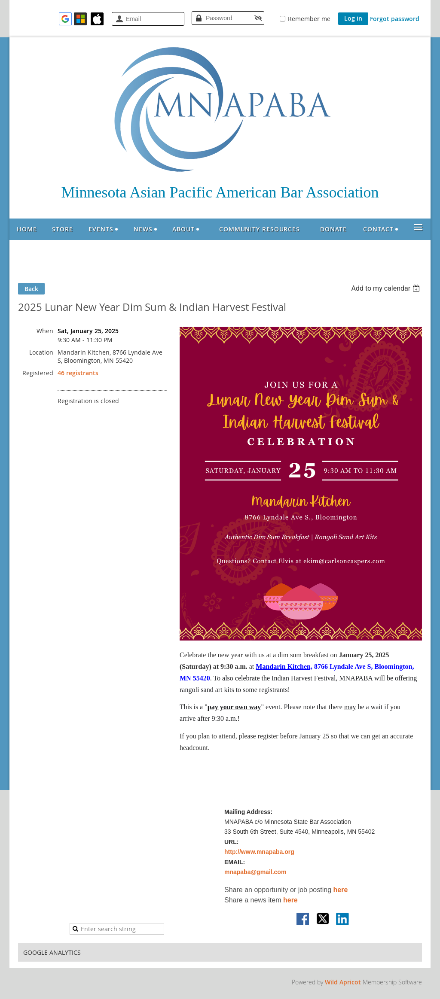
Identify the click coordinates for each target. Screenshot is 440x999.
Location (41, 352)
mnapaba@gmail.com (255, 871)
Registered (37, 373)
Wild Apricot (343, 982)
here (340, 889)
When (45, 331)
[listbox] (386, 288)
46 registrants (78, 373)
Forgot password (394, 19)
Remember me (309, 19)
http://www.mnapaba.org (259, 851)
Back (31, 289)
